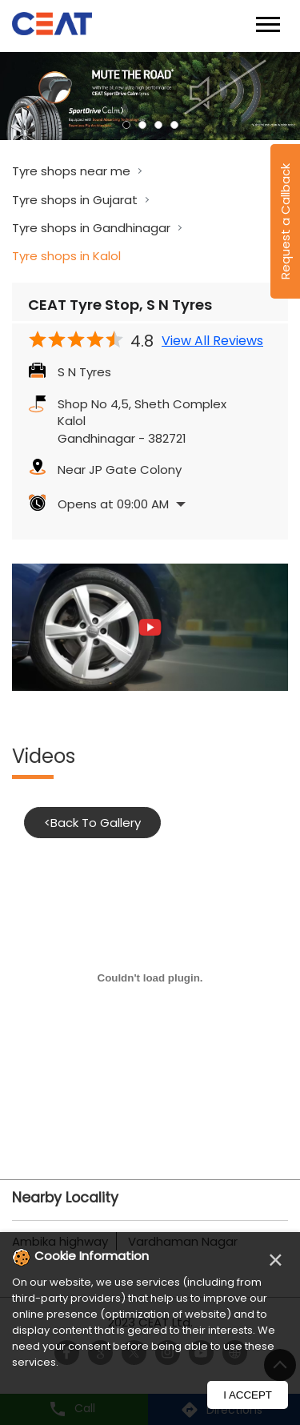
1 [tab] (126, 125)
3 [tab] (158, 125)
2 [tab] (142, 125)
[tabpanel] (150, 96)
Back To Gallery (92, 822)
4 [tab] (174, 125)
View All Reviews (212, 341)
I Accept (247, 1395)
